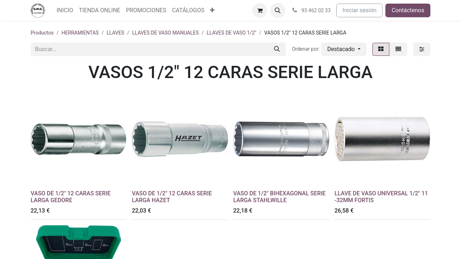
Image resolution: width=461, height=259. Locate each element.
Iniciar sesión (359, 10)
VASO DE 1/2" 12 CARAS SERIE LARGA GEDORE (71, 197)
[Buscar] (277, 49)
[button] (277, 10)
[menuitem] (65, 10)
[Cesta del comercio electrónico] (259, 10)
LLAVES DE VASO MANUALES (165, 33)
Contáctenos (407, 10)
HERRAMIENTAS (80, 33)
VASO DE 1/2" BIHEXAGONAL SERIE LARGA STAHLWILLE (279, 197)
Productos (42, 33)
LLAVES (115, 33)
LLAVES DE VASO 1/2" (231, 33)
